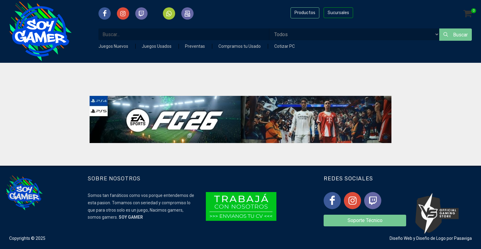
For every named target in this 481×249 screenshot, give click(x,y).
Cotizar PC (284, 46)
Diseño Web (401, 238)
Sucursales (338, 12)
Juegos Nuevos (113, 46)
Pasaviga (463, 238)
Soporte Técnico (365, 220)
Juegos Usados (157, 46)
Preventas (195, 46)
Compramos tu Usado (240, 46)
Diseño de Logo (431, 238)
